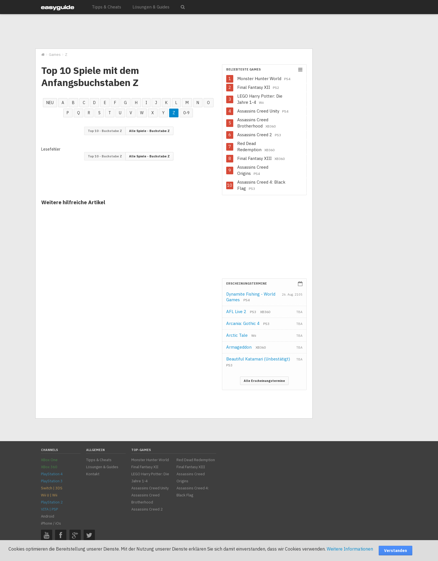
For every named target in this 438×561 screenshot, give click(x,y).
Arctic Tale (241, 335)
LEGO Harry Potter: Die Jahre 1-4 (259, 99)
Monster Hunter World (263, 78)
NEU (50, 102)
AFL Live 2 (241, 311)
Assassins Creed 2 (259, 134)
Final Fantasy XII (258, 87)
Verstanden (395, 550)
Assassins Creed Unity (262, 111)
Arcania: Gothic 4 (247, 323)
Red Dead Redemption (255, 146)
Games (55, 54)
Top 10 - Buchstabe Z (105, 131)
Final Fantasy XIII (261, 158)
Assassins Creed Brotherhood (256, 123)
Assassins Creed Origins (252, 170)
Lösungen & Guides (150, 7)
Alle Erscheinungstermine (264, 381)
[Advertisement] (174, 31)
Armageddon (246, 347)
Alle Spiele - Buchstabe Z (149, 131)
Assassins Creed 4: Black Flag (261, 185)
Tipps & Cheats (106, 7)
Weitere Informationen (350, 549)
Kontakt (92, 474)
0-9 (186, 112)
